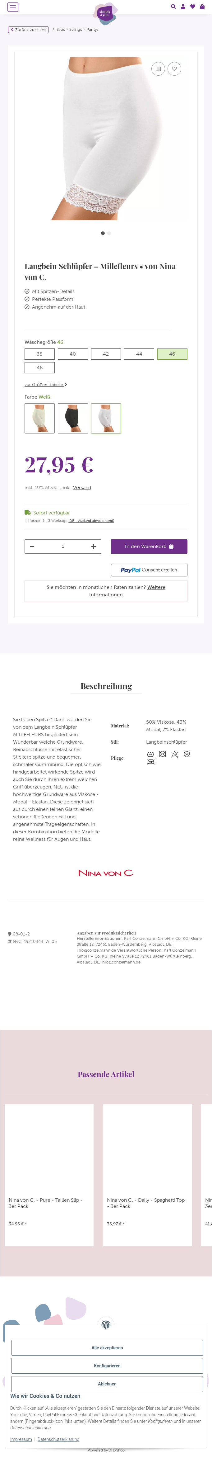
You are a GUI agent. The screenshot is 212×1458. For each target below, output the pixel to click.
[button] (173, 7)
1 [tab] (103, 233)
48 (43, 367)
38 (42, 353)
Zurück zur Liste (30, 29)
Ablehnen (107, 1383)
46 (175, 353)
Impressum (21, 1439)
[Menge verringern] (32, 546)
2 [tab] (109, 233)
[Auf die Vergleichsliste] (158, 69)
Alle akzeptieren (107, 1347)
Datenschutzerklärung (58, 1439)
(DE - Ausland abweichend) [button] (91, 520)
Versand (82, 487)
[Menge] (63, 546)
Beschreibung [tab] (106, 685)
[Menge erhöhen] (93, 546)
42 (108, 353)
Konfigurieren (107, 1365)
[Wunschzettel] (193, 7)
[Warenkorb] (202, 7)
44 (142, 353)
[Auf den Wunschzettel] (174, 69)
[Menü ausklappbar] (12, 7)
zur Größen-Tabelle (46, 384)
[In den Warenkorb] (19, 48)
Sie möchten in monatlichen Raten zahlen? (106, 591)
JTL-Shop (117, 1450)
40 (76, 353)
